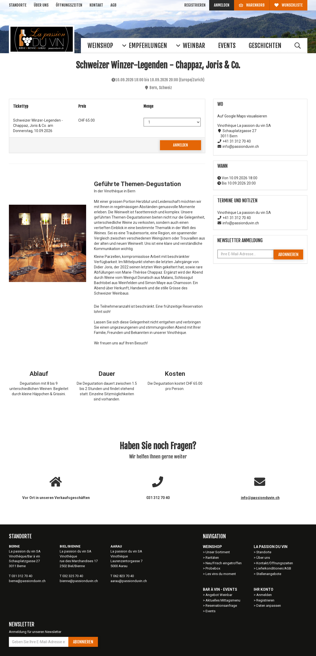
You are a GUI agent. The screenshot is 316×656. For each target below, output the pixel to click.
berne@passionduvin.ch (27, 581)
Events (210, 611)
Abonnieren (288, 254)
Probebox (213, 568)
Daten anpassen (268, 606)
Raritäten (212, 558)
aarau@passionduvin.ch (128, 581)
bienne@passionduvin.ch (79, 581)
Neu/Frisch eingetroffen (224, 563)
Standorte (17, 5)
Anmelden (221, 5)
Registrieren (195, 5)
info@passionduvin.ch (260, 498)
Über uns (41, 5)
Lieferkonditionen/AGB (273, 568)
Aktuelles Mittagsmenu (223, 600)
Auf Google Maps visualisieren (242, 116)
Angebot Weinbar (219, 595)
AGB (113, 5)
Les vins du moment (221, 574)
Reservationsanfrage (221, 606)
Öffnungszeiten (69, 5)
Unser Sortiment (218, 552)
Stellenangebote (268, 574)
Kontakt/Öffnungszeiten (274, 563)
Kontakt (96, 5)
